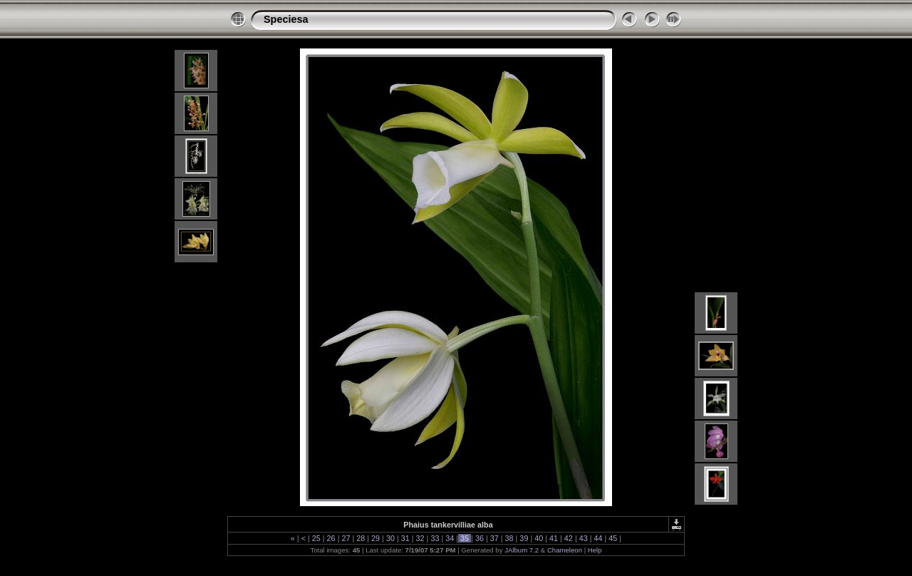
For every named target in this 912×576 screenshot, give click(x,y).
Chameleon (564, 550)
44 (598, 538)
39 (523, 538)
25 (316, 538)
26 (331, 538)
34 (449, 538)
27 (345, 538)
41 (553, 538)
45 (612, 538)
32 (420, 538)
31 (405, 538)
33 (434, 538)
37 (494, 538)
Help (595, 550)
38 (509, 538)
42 (568, 538)
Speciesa (286, 19)
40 (538, 538)
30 (390, 538)
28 (360, 538)
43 (583, 538)
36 (479, 538)
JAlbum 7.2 (521, 550)
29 (375, 538)
